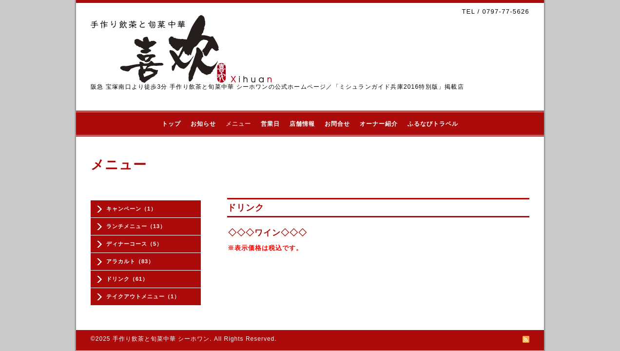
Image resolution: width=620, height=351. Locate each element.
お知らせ (203, 123)
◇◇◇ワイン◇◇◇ (267, 232)
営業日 (270, 123)
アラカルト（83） (130, 261)
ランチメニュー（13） (136, 226)
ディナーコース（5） (134, 244)
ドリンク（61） (127, 279)
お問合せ (337, 123)
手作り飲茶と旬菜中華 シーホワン (161, 338)
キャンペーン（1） (131, 209)
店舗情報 (302, 123)
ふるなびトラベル (432, 123)
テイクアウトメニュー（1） (143, 296)
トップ (171, 123)
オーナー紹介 (379, 123)
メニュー (238, 123)
